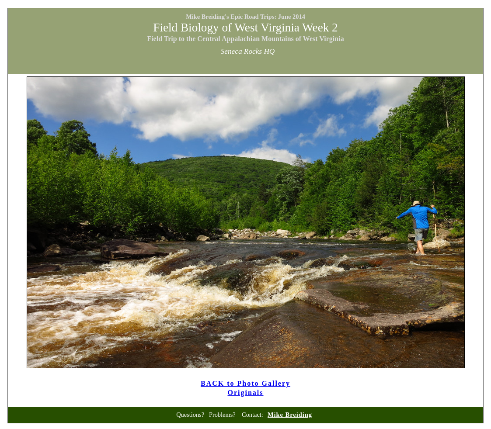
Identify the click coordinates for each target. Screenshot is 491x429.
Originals (246, 392)
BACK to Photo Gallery (245, 383)
